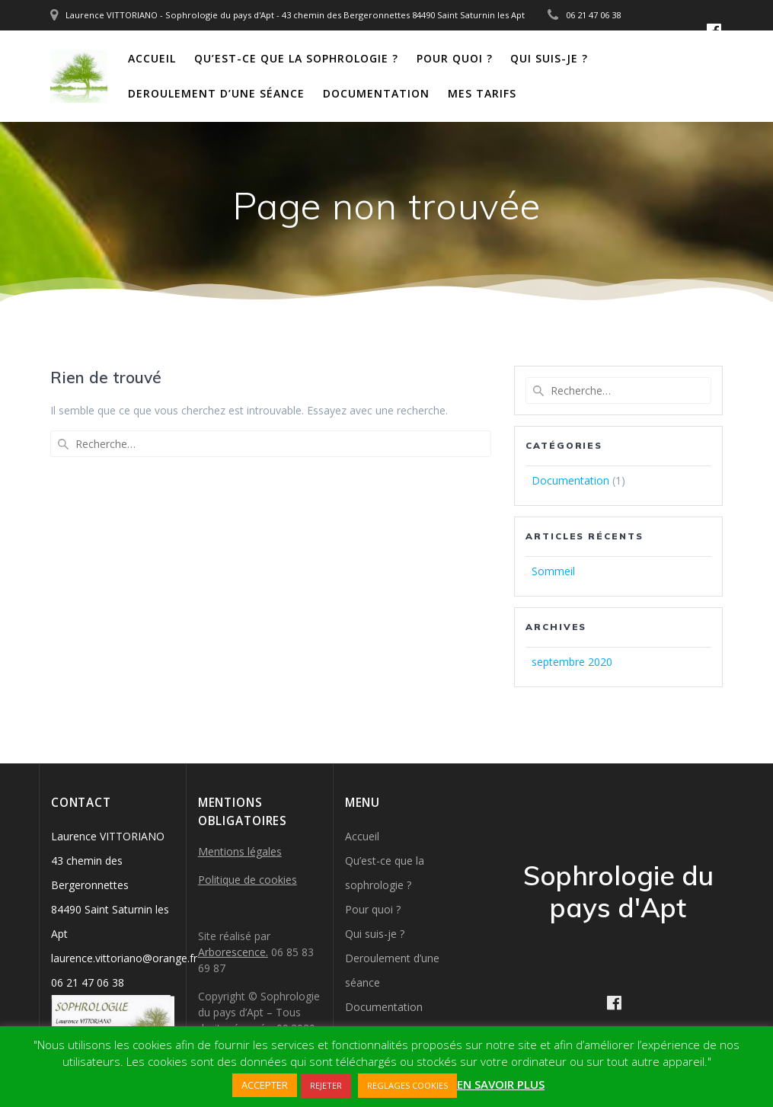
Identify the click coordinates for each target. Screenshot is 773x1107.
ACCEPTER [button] (264, 1085)
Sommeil (553, 571)
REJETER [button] (326, 1085)
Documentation (376, 93)
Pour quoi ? (455, 58)
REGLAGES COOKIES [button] (407, 1085)
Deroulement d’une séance (216, 93)
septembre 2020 (572, 661)
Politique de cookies (247, 879)
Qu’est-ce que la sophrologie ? (296, 58)
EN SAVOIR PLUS (501, 1084)
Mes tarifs (482, 93)
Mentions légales (240, 851)
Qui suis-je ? (549, 58)
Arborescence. (233, 952)
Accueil (152, 58)
